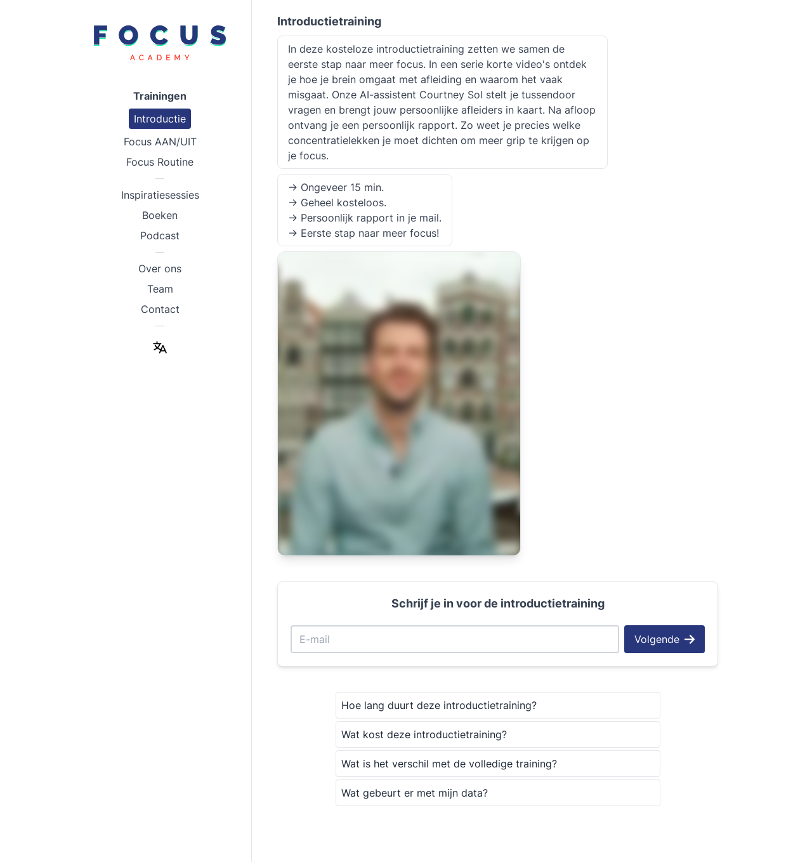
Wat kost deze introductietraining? (424, 734)
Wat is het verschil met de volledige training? (449, 763)
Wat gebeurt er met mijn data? (414, 792)
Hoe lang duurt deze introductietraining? (439, 705)
